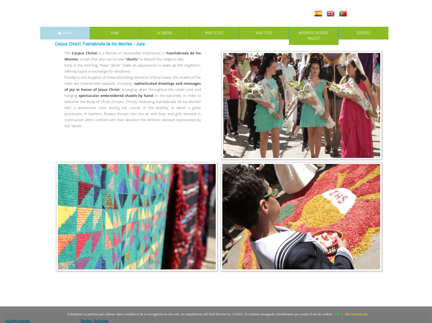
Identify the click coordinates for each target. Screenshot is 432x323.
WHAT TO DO (264, 33)
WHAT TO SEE (214, 33)
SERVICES (364, 33)
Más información (356, 314)
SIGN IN (65, 33)
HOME (115, 33)
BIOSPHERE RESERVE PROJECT (314, 36)
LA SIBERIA (164, 33)
